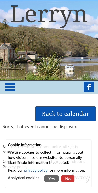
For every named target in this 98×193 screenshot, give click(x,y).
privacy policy (35, 170)
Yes (51, 178)
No (68, 178)
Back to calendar (65, 114)
